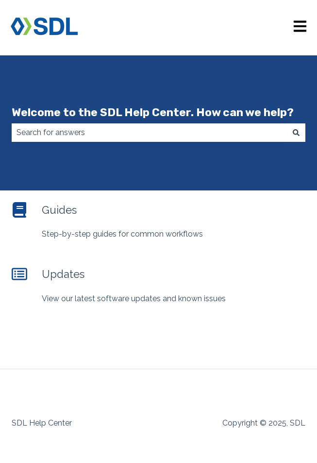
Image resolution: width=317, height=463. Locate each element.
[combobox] (149, 132)
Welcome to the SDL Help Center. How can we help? (153, 112)
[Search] (296, 132)
